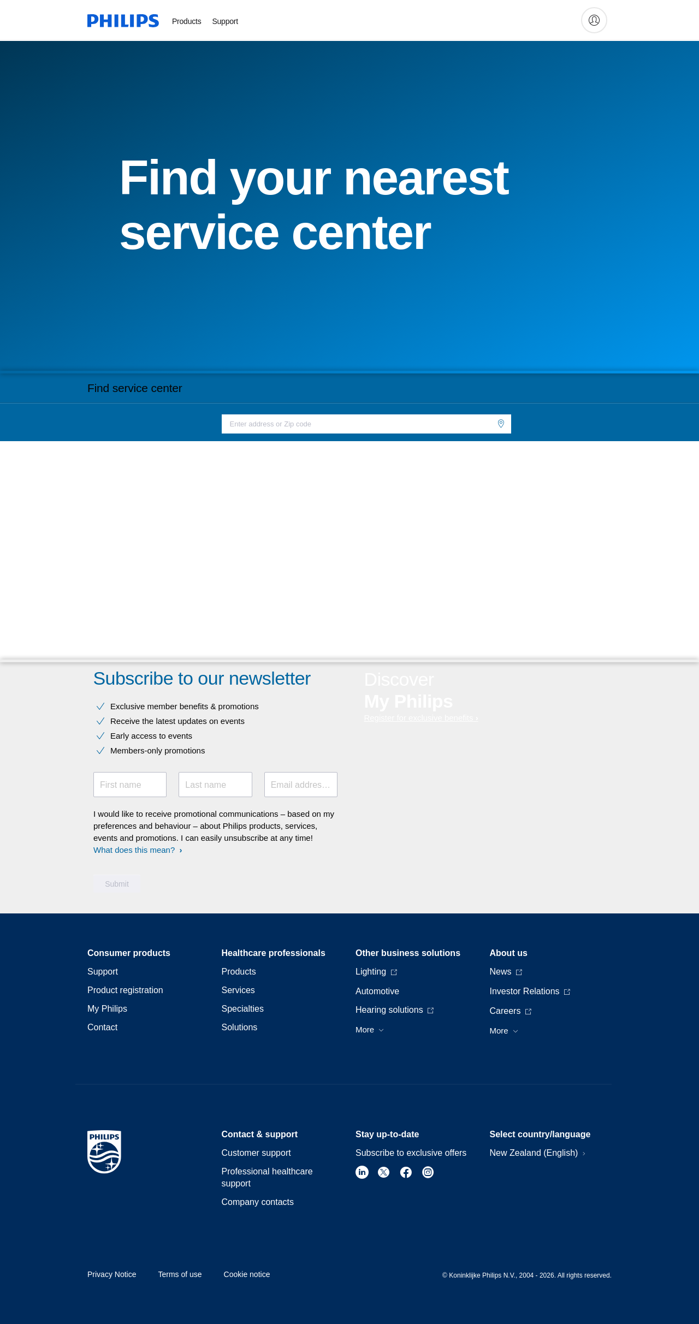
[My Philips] (594, 20)
